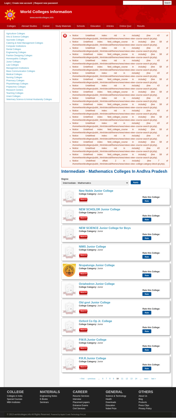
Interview (77, 399)
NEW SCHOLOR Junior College (99, 209)
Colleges (10, 26)
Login (7, 3)
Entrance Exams (80, 405)
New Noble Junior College (96, 190)
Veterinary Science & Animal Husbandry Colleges (29, 99)
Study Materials (62, 26)
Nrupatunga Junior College (97, 265)
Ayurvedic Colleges (15, 40)
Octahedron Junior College (97, 283)
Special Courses (14, 399)
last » (153, 379)
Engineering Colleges (16, 52)
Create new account (22, 3)
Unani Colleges (13, 96)
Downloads (111, 402)
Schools (80, 26)
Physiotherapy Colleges (17, 83)
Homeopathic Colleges (16, 58)
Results (140, 26)
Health (109, 399)
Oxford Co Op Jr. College (95, 321)
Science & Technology (116, 396)
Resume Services (81, 396)
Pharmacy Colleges (15, 80)
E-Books (44, 399)
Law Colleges (12, 65)
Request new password (46, 3)
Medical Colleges (14, 74)
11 (122, 379)
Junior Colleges (13, 62)
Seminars (44, 402)
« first (82, 379)
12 (127, 379)
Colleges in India (14, 396)
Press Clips (144, 405)
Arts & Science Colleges (17, 36)
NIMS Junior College (92, 246)
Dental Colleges (13, 49)
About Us (143, 396)
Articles (110, 26)
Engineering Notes (48, 396)
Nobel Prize (111, 408)
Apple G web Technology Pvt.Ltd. (73, 414)
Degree (64, 179)
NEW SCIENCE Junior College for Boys (105, 228)
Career (45, 26)
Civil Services (79, 408)
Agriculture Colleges (15, 33)
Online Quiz (125, 26)
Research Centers (14, 90)
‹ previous (91, 379)
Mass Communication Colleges (20, 71)
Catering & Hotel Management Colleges (24, 43)
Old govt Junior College (94, 302)
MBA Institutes (13, 402)
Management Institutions (17, 68)
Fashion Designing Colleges (19, 55)
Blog (141, 399)
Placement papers (81, 402)
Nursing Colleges (14, 77)
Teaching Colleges (14, 93)
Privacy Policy (145, 408)
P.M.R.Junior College (92, 339)
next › (146, 379)
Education (95, 26)
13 (131, 379)
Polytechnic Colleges (16, 87)
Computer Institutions (16, 46)
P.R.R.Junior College (92, 358)
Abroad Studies (28, 26)
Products (143, 402)
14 (136, 379)
